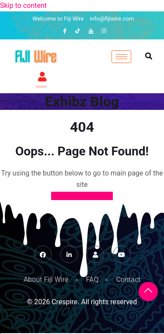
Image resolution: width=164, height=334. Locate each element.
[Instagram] (104, 31)
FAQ (92, 279)
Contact (128, 279)
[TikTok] (77, 31)
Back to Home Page (82, 196)
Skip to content (23, 5)
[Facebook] (64, 31)
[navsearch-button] (148, 56)
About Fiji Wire (46, 279)
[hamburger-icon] (121, 56)
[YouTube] (91, 31)
